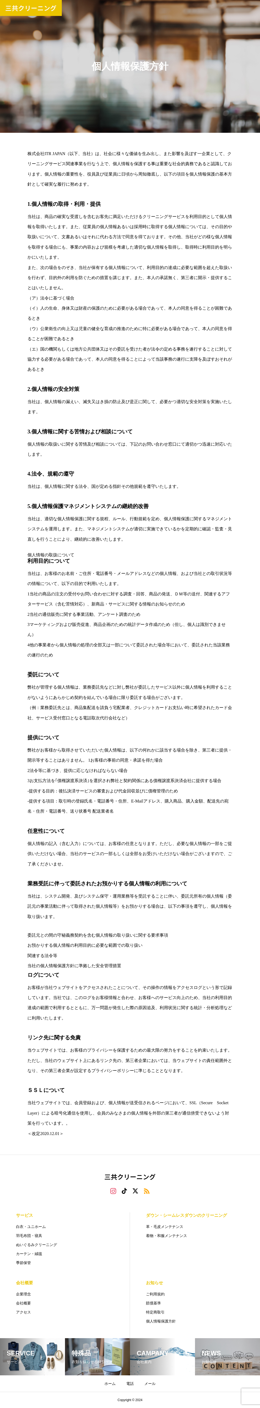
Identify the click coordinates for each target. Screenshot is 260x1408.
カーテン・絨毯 (29, 1254)
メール (150, 1383)
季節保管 (23, 1263)
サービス (24, 1215)
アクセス (23, 1312)
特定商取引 (155, 1312)
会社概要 (24, 1283)
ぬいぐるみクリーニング (36, 1245)
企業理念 (23, 1294)
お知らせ (154, 1283)
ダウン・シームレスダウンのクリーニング (186, 1215)
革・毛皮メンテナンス (164, 1226)
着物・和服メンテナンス (166, 1236)
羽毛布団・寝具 (29, 1236)
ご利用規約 (155, 1294)
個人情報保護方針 (161, 1321)
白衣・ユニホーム (31, 1226)
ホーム (110, 1383)
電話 (130, 1383)
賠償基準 (153, 1303)
